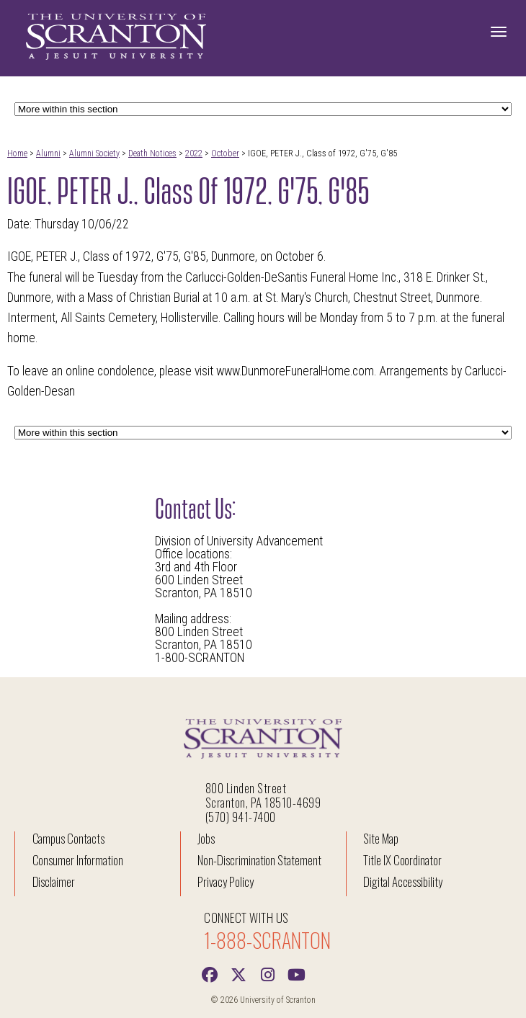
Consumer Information (77, 860)
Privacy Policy (225, 881)
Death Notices (152, 153)
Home (17, 153)
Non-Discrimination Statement (259, 860)
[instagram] (267, 973)
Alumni (48, 153)
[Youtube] (296, 973)
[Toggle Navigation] (498, 31)
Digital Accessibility (402, 881)
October (225, 153)
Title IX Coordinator (402, 860)
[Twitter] (238, 973)
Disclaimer (54, 881)
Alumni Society (94, 153)
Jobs (206, 838)
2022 (193, 153)
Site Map (380, 838)
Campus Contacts (68, 838)
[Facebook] (209, 973)
